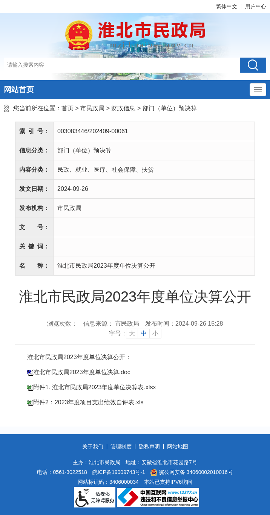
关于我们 (92, 446)
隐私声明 (149, 446)
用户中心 (255, 6)
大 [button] (132, 333)
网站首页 (19, 89)
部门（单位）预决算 (170, 108)
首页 (67, 108)
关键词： (34, 246)
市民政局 (92, 108)
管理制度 (121, 446)
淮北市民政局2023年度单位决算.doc (81, 372)
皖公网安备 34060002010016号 (191, 472)
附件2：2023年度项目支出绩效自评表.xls (88, 402)
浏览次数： (62, 323)
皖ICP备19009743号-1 (118, 472)
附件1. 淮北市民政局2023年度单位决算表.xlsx (94, 387)
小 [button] (155, 333)
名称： (34, 265)
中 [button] (144, 333)
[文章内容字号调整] (135, 333)
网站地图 (177, 446)
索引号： (34, 131)
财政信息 (123, 108)
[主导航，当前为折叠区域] (258, 89)
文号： (34, 227)
